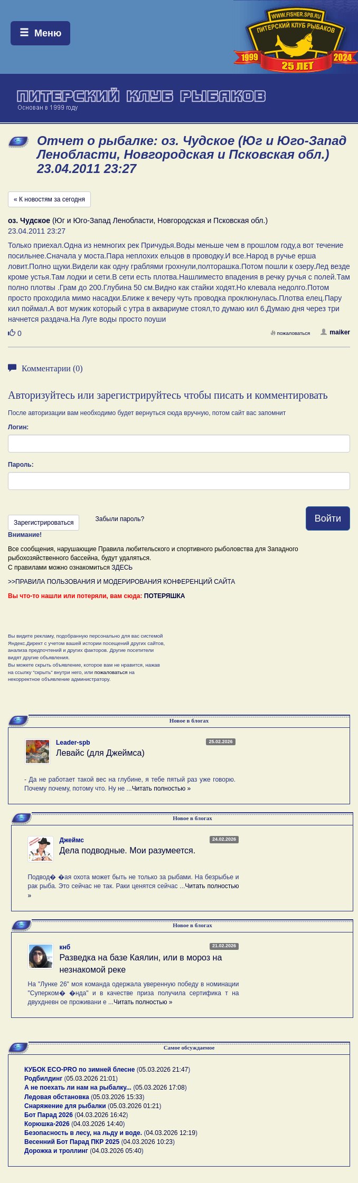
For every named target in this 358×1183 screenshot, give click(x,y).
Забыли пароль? (119, 519)
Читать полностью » (161, 788)
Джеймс (71, 840)
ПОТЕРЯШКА (164, 596)
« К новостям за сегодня (49, 199)
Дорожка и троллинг (56, 1151)
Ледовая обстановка (56, 1097)
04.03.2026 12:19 (170, 1133)
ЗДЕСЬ (122, 567)
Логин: (18, 427)
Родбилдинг (43, 1078)
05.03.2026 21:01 (91, 1078)
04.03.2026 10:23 (148, 1142)
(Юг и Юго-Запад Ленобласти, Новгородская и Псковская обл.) (138, 220)
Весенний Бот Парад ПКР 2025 (71, 1142)
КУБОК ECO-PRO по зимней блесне (79, 1069)
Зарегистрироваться (43, 522)
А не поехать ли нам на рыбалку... (77, 1087)
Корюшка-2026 (47, 1124)
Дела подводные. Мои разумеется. (127, 850)
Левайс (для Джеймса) (100, 752)
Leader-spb (73, 742)
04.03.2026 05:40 (116, 1151)
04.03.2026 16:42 (101, 1115)
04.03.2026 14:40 (98, 1124)
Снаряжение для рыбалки (65, 1106)
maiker (335, 332)
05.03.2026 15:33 (117, 1097)
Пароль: (21, 464)
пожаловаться (290, 333)
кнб (64, 947)
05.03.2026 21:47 (163, 1069)
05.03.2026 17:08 (159, 1087)
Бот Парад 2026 (48, 1115)
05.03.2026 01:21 (134, 1106)
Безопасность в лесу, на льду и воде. (83, 1133)
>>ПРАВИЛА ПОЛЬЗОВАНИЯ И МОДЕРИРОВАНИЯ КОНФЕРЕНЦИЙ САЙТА (121, 581)
